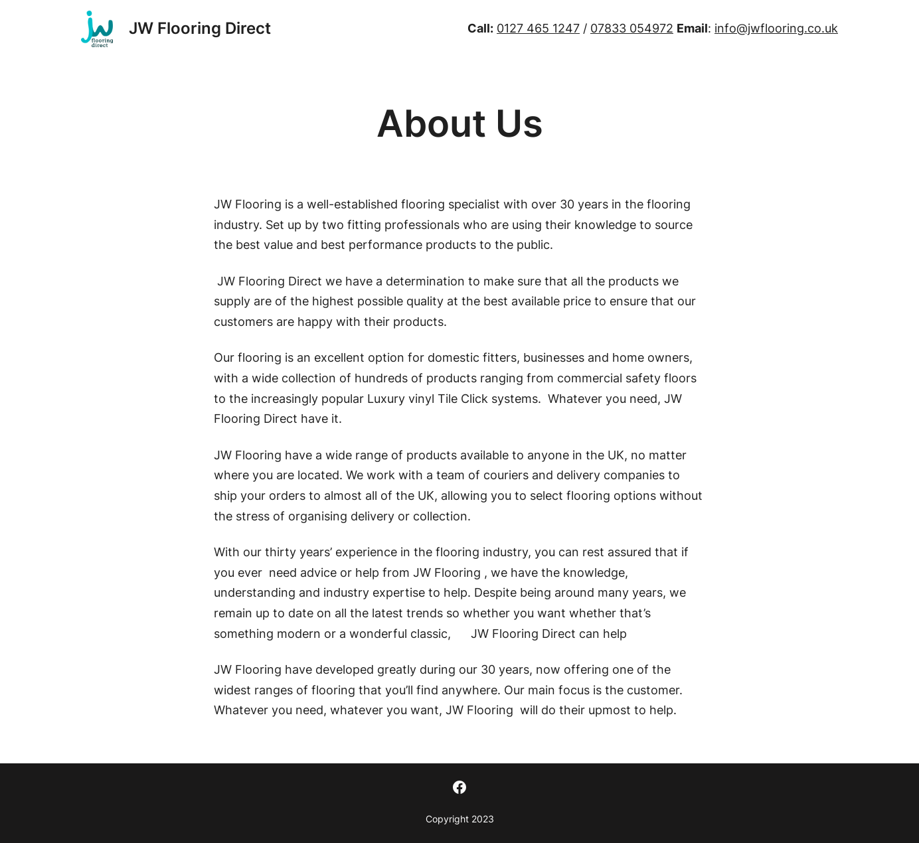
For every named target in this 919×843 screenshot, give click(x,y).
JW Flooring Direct (200, 28)
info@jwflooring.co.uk (776, 28)
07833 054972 (631, 28)
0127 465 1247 (538, 28)
